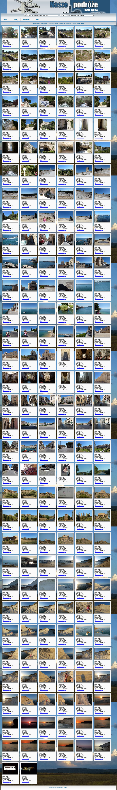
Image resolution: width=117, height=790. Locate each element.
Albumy (15, 19)
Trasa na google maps (78, 23)
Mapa (37, 19)
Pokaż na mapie (7, 46)
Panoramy (26, 19)
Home (5, 19)
